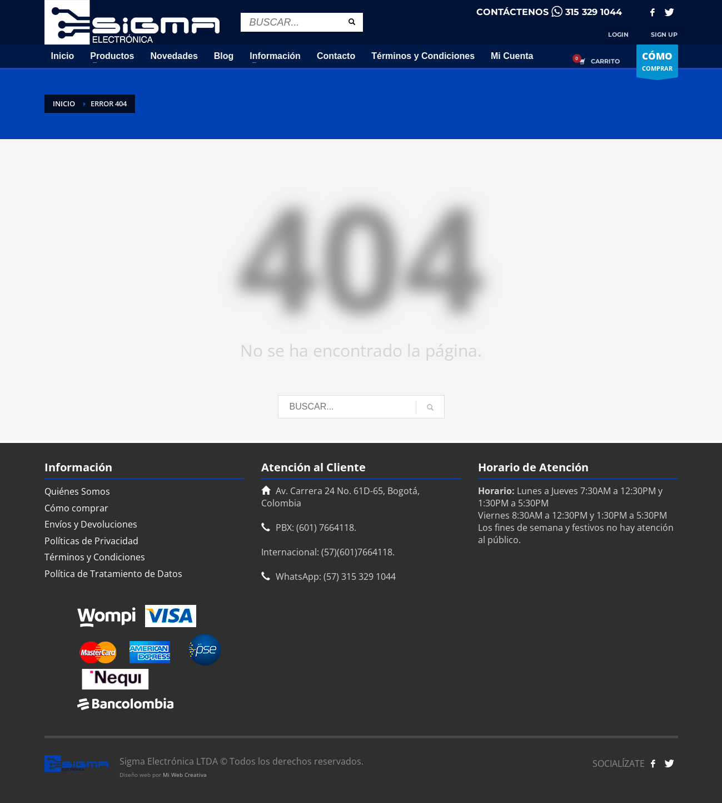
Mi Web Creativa (185, 775)
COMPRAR (657, 63)
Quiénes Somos (77, 491)
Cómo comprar (76, 508)
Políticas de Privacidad (91, 541)
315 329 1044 (593, 12)
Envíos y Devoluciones (90, 524)
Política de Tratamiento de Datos (113, 574)
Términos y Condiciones (94, 557)
